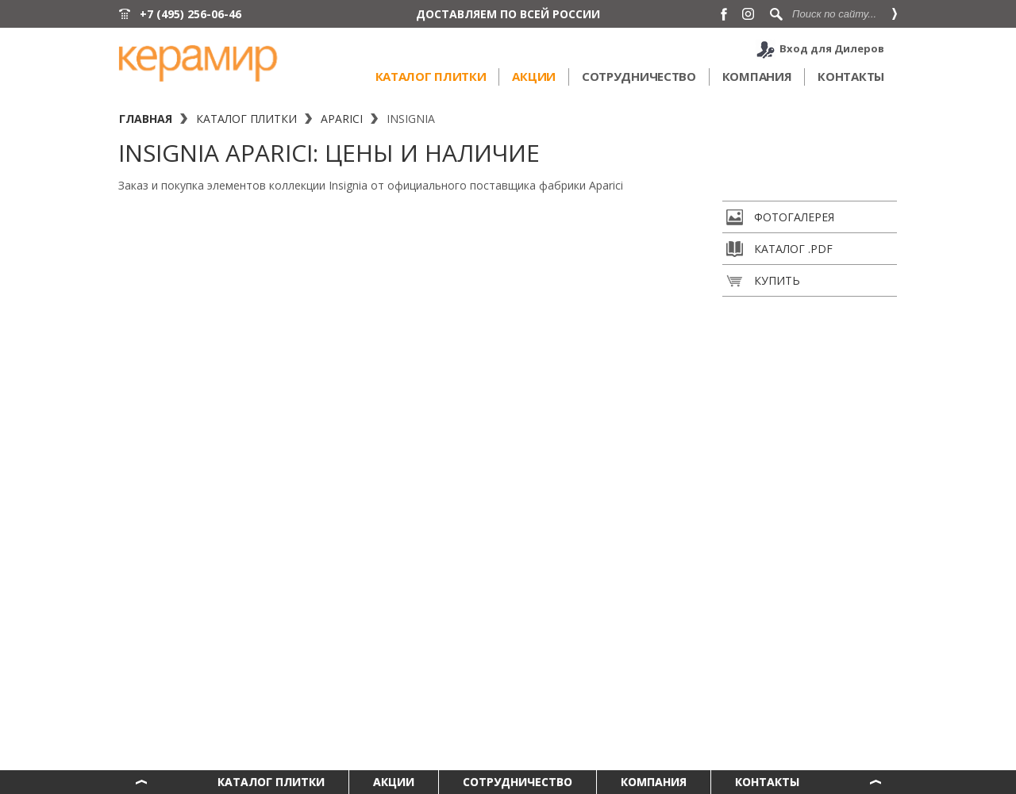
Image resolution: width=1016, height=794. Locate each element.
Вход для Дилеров (831, 48)
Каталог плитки (431, 76)
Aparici (342, 118)
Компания (757, 76)
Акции (534, 76)
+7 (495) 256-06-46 (190, 13)
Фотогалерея (780, 217)
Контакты (851, 76)
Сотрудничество (639, 76)
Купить (763, 281)
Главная (145, 118)
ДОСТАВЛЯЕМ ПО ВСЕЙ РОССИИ (508, 13)
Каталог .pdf (779, 249)
